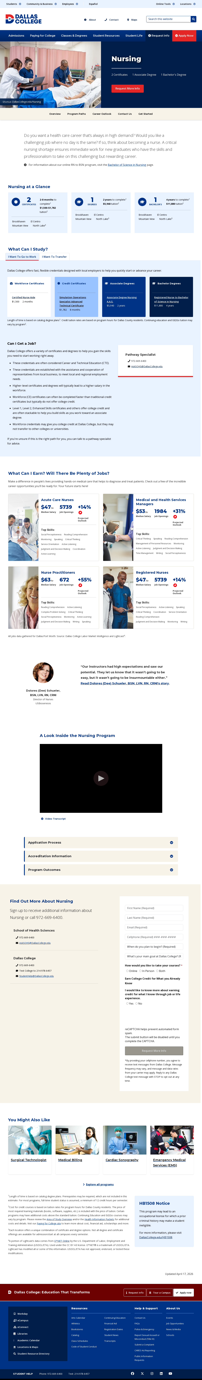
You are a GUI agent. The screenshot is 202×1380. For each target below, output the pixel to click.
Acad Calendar (26, 1340)
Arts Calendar (78, 1317)
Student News (111, 1335)
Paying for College (42, 35)
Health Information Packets (99, 1219)
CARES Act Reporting (145, 1350)
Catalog (75, 1335)
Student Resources (106, 35)
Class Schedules (79, 1340)
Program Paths (76, 113)
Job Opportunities (175, 1323)
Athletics (75, 1323)
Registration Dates (113, 1329)
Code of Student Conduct (84, 1346)
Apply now (183, 1292)
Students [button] (13, 3)
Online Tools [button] (165, 3)
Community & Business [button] (42, 3)
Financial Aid (110, 1323)
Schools (170, 1335)
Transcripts (110, 1340)
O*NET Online (62, 1240)
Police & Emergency (144, 1329)
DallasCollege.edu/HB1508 (155, 1237)
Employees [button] (70, 3)
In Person (148, 971)
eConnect (20, 1327)
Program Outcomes (44, 870)
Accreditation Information (49, 856)
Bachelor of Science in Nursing (127, 165)
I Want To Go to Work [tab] (22, 257)
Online (133, 971)
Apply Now (184, 35)
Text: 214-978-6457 (78, 1373)
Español (93, 3)
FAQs (137, 1323)
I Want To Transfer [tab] (54, 257)
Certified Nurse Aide (23, 297)
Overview (55, 113)
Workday (20, 1313)
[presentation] (150, 1016)
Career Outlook (102, 113)
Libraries (20, 1333)
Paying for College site (49, 1223)
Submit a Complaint (144, 1344)
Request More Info (127, 88)
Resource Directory (31, 1353)
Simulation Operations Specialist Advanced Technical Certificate (72, 301)
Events (169, 1317)
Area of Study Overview (59, 1219)
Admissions (16, 35)
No (140, 1003)
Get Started (145, 113)
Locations (25, 1347)
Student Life (134, 35)
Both (162, 971)
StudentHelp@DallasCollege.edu (36, 976)
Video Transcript (55, 818)
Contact (112, 19)
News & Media (173, 1329)
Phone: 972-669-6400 (51, 1373)
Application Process (44, 842)
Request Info (158, 35)
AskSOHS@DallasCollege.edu (147, 366)
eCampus (20, 1320)
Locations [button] (188, 3)
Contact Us (125, 113)
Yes (131, 1003)
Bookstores (77, 1329)
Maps (132, 19)
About (90, 19)
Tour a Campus (159, 1292)
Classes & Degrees (74, 35)
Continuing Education (115, 1317)
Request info (135, 1292)
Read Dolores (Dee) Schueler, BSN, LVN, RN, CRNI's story (125, 683)
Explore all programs (98, 1184)
